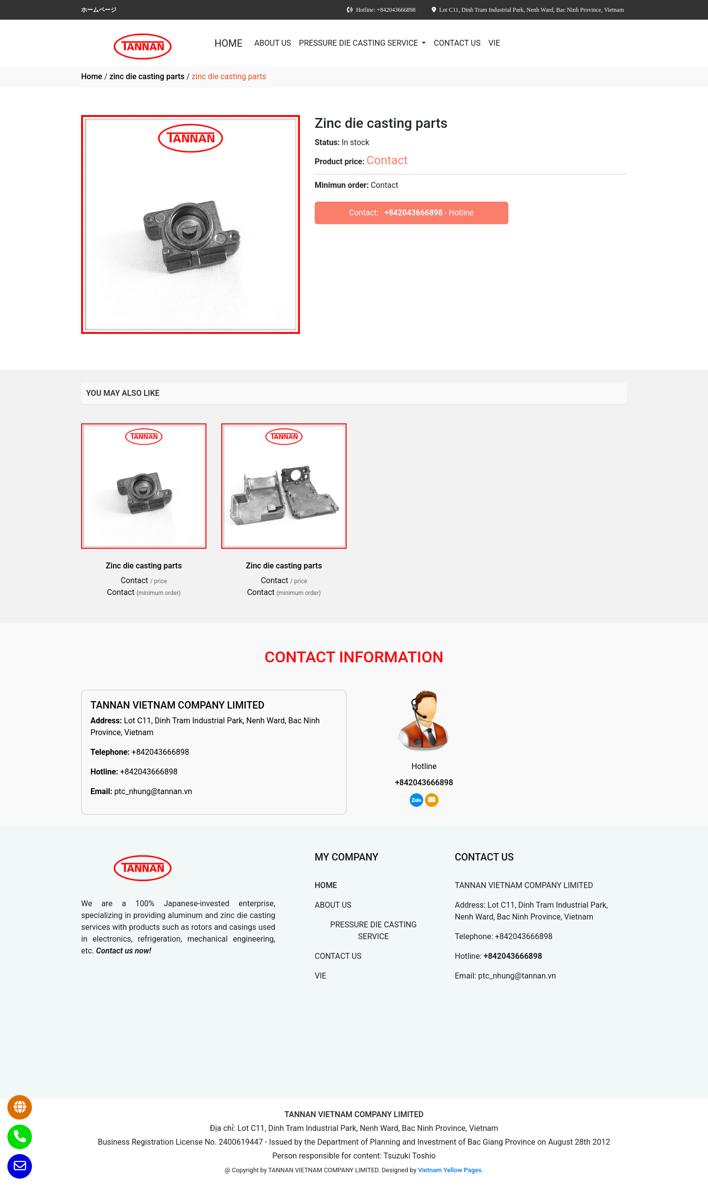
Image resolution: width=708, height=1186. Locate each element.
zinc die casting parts (146, 76)
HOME (228, 43)
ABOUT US (272, 43)
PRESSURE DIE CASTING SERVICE (359, 43)
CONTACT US (457, 43)
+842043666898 (413, 212)
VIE (494, 43)
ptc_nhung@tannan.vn (153, 791)
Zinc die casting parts (144, 565)
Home (91, 76)
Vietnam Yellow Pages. (450, 1170)
